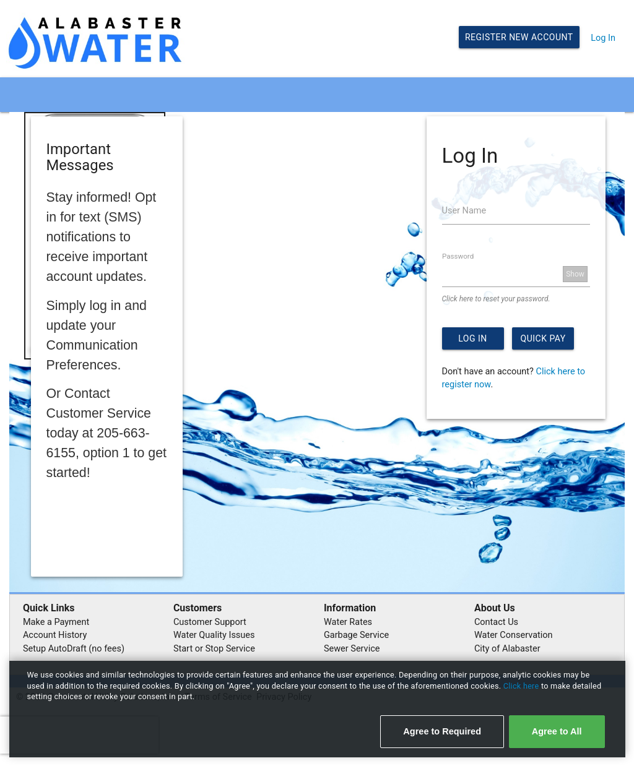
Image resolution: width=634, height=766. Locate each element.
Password (458, 256)
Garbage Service (356, 635)
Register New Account (519, 37)
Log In (603, 38)
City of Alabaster (507, 648)
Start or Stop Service (214, 648)
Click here (522, 686)
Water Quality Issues (214, 635)
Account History (55, 635)
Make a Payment (56, 622)
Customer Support (209, 622)
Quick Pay (543, 338)
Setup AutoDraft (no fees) (73, 648)
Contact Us (496, 622)
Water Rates (348, 622)
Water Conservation (513, 635)
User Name (464, 210)
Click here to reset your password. (496, 299)
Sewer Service (352, 648)
